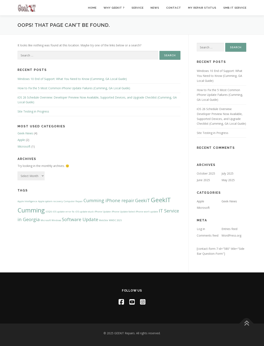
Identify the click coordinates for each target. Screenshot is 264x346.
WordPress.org (231, 235)
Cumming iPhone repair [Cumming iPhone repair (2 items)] (109, 200)
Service (138, 7)
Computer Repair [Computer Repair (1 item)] (73, 201)
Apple (21, 140)
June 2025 (203, 180)
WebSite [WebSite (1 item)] (103, 220)
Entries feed (229, 229)
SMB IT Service (234, 7)
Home (92, 7)
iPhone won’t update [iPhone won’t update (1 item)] (147, 211)
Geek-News (25, 133)
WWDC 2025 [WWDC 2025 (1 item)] (115, 220)
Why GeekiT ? (114, 7)
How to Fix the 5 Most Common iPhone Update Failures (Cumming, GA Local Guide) (74, 88)
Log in (201, 229)
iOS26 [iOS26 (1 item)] (49, 211)
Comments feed (207, 235)
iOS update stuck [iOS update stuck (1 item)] (84, 211)
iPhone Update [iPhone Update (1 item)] (102, 211)
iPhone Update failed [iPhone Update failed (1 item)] (123, 211)
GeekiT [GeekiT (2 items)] (142, 200)
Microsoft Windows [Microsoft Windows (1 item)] (51, 220)
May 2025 (228, 180)
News (155, 7)
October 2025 (206, 173)
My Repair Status (202, 7)
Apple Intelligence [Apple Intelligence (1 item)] (27, 201)
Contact (173, 7)
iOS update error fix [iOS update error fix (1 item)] (63, 211)
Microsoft (24, 146)
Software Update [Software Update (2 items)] (80, 219)
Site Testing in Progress (33, 111)
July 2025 (227, 173)
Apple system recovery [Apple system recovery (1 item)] (50, 201)
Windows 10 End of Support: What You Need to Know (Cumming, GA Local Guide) (72, 79)
